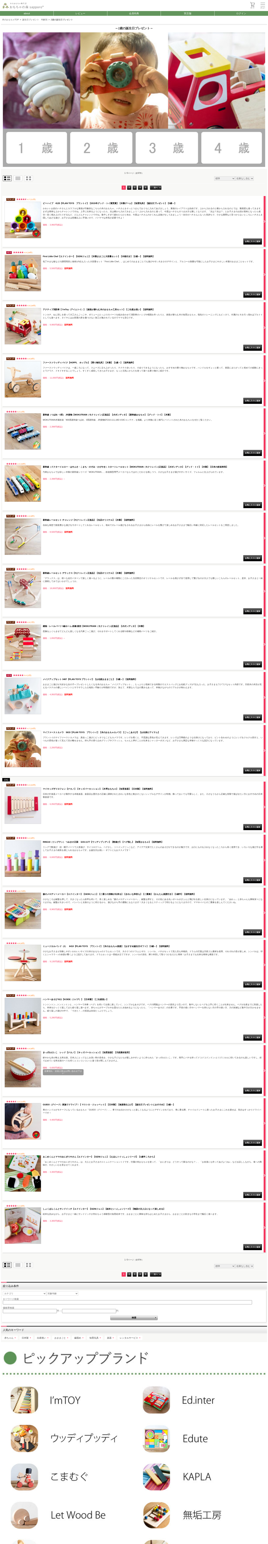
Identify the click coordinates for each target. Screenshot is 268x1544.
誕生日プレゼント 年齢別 (34, 20)
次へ (156, 188)
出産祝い (41, 1338)
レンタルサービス (129, 1338)
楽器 (109, 1338)
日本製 (25, 1338)
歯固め (77, 1338)
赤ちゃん (9, 1338)
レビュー (80, 13)
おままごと (60, 1338)
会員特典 (134, 13)
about (27, 13)
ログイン (241, 13)
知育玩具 (94, 1338)
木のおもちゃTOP (10, 19)
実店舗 (187, 13)
